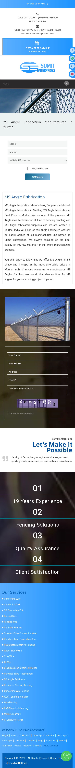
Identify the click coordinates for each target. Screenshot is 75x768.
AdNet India (21, 763)
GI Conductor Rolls (13, 719)
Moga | (41, 740)
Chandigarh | (39, 735)
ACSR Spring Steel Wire (16, 696)
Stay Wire (9, 656)
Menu (36, 83)
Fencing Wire (10, 622)
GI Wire (7, 662)
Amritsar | (16, 735)
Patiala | (18, 745)
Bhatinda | (27, 735)
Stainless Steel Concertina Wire (20, 633)
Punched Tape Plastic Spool (18, 673)
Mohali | (63, 740)
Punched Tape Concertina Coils (20, 639)
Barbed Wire (10, 616)
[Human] (29, 168)
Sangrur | (38, 745)
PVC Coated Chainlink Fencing (19, 645)
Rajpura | (28, 745)
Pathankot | (8, 745)
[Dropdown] (38, 160)
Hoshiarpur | (8, 740)
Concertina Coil (12, 604)
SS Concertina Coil (13, 610)
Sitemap (9, 763)
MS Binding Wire (12, 714)
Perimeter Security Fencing (18, 685)
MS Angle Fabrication (15, 679)
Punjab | (6, 735)
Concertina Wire (12, 598)
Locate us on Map (37, 3)
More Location (51, 745)
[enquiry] (37, 43)
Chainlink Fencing (13, 627)
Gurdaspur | (63, 735)
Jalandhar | (20, 740)
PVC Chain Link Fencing (16, 708)
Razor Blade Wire (13, 650)
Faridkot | (51, 735)
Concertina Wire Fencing (16, 691)
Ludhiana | (32, 740)
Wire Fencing (10, 702)
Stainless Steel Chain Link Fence (20, 668)
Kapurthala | (52, 740)
